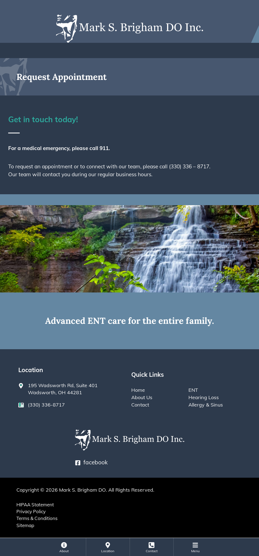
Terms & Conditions (36, 518)
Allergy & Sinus (205, 405)
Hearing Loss (203, 397)
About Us (141, 397)
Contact (140, 405)
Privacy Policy (31, 511)
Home (138, 390)
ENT (193, 390)
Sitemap (25, 525)
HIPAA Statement (35, 504)
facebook (91, 462)
